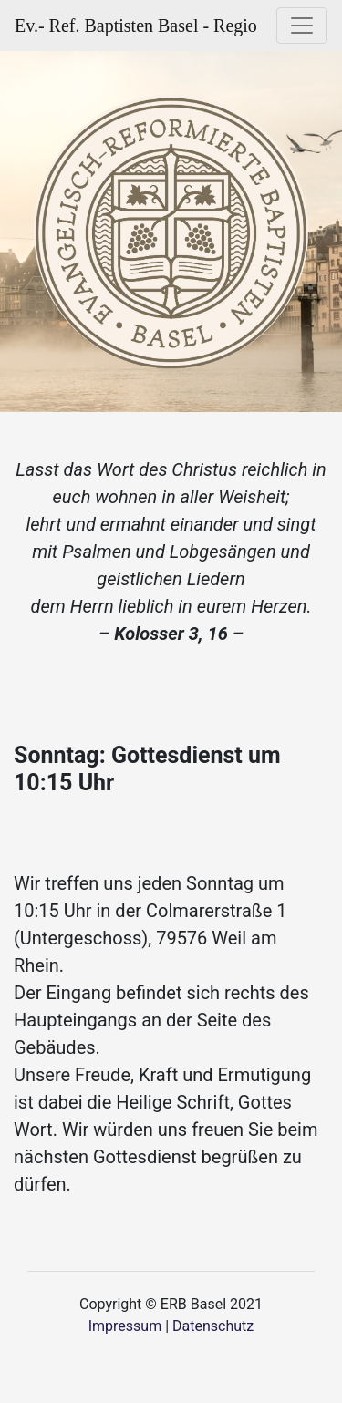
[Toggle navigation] (301, 25)
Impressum (125, 1326)
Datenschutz (213, 1326)
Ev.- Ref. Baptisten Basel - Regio (136, 25)
